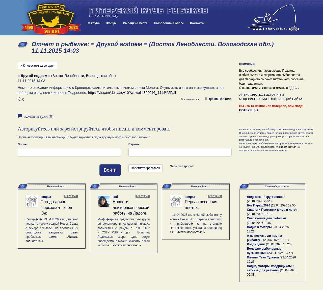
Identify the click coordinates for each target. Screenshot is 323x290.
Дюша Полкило (217, 99)
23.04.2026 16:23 (278, 244)
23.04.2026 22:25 (260, 201)
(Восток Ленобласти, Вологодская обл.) (67, 76)
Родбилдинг (256, 244)
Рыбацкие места (135, 23)
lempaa (46, 197)
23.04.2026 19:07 (260, 223)
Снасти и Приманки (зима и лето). (272, 210)
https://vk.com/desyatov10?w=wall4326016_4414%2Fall (132, 93)
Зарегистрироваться (145, 168)
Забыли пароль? (182, 166)
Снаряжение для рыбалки (266, 218)
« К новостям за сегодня (37, 65)
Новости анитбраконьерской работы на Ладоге (131, 208)
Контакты (197, 23)
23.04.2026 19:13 (260, 214)
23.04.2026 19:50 (283, 205)
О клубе (94, 23)
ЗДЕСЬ (294, 88)
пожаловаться (190, 99)
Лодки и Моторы (259, 227)
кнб (115, 197)
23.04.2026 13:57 (280, 253)
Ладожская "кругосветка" (266, 197)
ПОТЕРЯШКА (249, 110)
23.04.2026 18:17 (276, 240)
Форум (111, 23)
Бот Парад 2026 (258, 205)
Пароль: (134, 144)
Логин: (23, 144)
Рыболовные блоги (169, 23)
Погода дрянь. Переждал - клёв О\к (56, 208)
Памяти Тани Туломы (263, 257)
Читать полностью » (127, 245)
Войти (110, 170)
